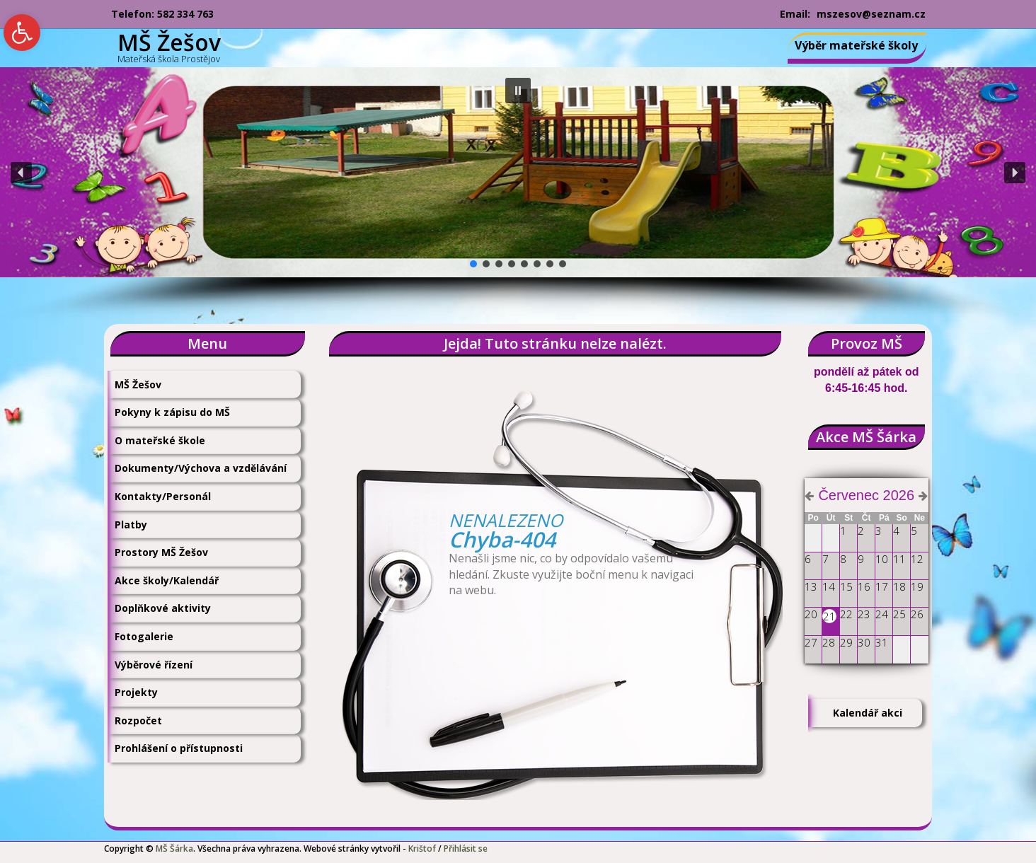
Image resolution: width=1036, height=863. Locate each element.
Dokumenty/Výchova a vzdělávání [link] (201, 468)
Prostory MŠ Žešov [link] (161, 552)
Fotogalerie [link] (144, 636)
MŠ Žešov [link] (138, 384)
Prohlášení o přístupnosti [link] (179, 748)
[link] (22, 32)
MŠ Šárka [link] (174, 848)
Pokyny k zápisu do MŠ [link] (172, 412)
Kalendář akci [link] (867, 712)
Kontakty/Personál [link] (163, 496)
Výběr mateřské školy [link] (856, 45)
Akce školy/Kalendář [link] (167, 580)
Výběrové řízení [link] (153, 664)
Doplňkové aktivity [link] (163, 608)
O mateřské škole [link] (160, 440)
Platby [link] (131, 524)
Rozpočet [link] (138, 720)
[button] (518, 90)
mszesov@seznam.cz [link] (871, 14)
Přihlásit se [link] (466, 848)
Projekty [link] (136, 692)
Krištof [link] (422, 848)
